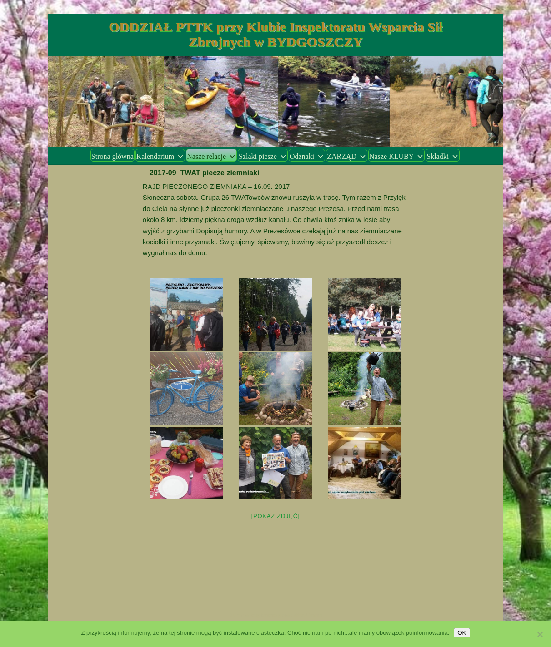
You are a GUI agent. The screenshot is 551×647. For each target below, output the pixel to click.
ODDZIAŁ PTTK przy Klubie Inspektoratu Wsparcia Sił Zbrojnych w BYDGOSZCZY (275, 34)
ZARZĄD (346, 156)
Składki (442, 156)
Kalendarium (160, 156)
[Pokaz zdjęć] (275, 516)
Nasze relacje (211, 156)
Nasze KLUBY (396, 156)
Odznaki (307, 156)
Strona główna (112, 156)
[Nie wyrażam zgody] (539, 634)
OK (461, 632)
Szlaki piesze (263, 156)
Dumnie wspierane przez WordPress (276, 615)
